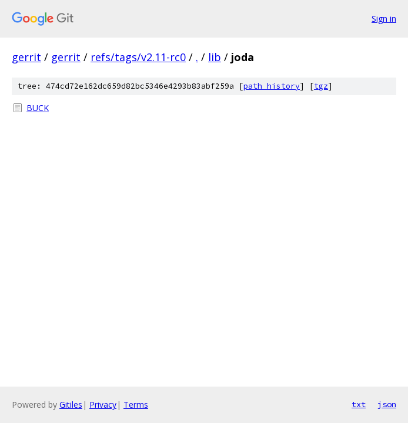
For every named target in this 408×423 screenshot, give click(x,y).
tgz (321, 86)
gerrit (26, 57)
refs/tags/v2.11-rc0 (138, 57)
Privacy (102, 404)
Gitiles (70, 404)
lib (214, 57)
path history (271, 86)
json (386, 404)
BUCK (37, 107)
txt (359, 404)
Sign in (384, 18)
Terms (135, 404)
